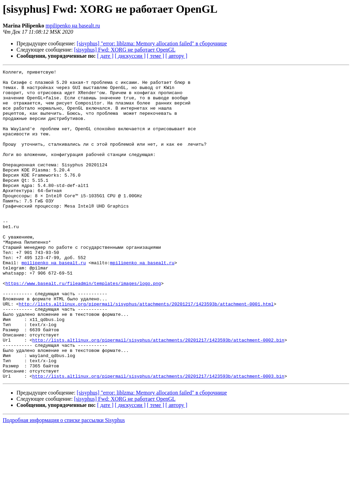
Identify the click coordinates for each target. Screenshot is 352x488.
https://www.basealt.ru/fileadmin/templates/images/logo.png (83, 326)
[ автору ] (176, 56)
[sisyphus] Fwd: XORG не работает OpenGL (125, 50)
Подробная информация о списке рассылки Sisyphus (64, 482)
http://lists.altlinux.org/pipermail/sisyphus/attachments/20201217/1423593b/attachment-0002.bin (158, 394)
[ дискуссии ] (130, 56)
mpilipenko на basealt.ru (72, 26)
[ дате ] (105, 56)
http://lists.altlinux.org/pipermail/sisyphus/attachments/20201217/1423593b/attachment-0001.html (146, 351)
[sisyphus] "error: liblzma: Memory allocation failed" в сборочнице (152, 43)
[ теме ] (155, 56)
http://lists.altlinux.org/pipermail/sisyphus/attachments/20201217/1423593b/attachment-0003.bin (158, 438)
